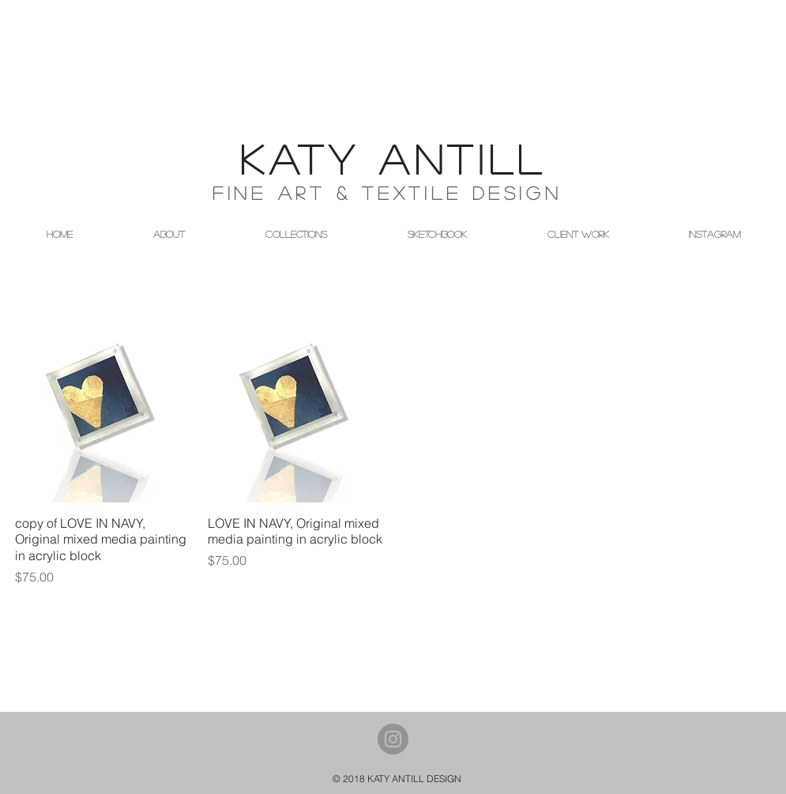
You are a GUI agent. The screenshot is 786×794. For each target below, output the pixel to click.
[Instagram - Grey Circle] (393, 739)
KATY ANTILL (393, 158)
